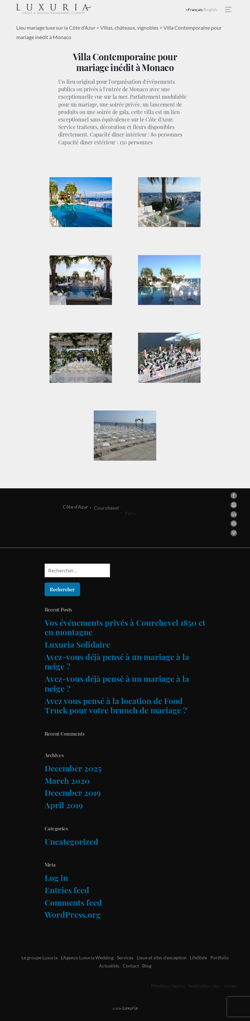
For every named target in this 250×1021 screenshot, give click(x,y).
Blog (146, 979)
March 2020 (67, 780)
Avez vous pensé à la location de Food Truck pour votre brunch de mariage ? (116, 705)
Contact (131, 979)
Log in (56, 877)
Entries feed (67, 889)
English (210, 9)
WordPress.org (73, 914)
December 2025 (73, 768)
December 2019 (73, 792)
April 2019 (64, 804)
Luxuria (123, 1008)
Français (195, 9)
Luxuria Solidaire (77, 644)
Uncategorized (71, 841)
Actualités (109, 979)
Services (125, 971)
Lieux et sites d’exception (162, 971)
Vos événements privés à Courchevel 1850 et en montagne (125, 627)
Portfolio (219, 971)
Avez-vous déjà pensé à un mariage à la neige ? (117, 661)
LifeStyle (198, 971)
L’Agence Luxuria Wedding (87, 971)
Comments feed (73, 902)
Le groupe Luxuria (39, 971)
